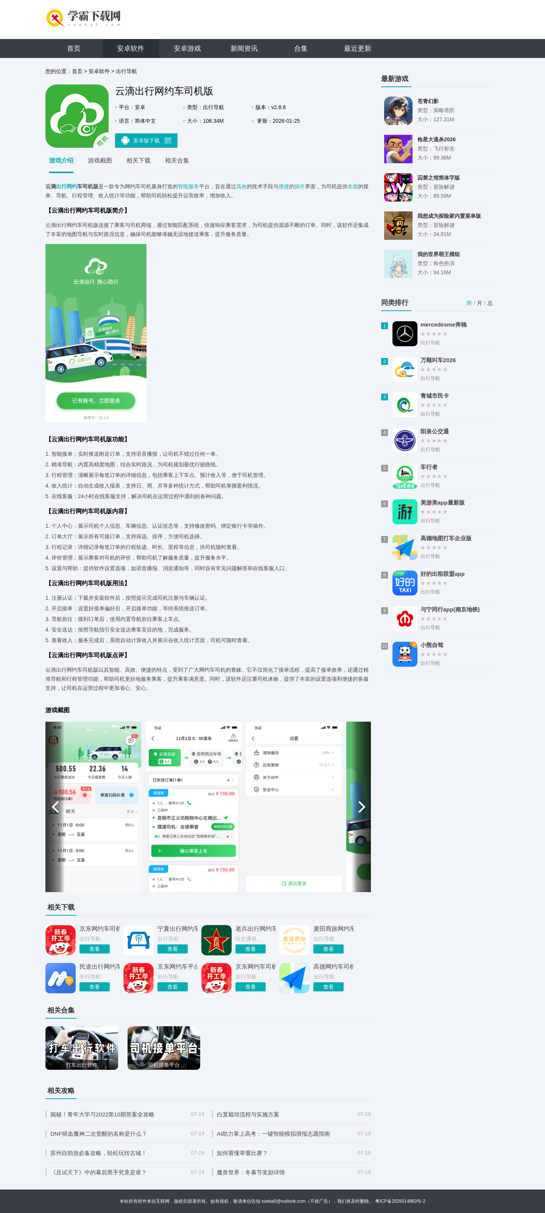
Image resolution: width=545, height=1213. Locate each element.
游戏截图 (100, 160)
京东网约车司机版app (99, 928)
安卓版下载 (146, 140)
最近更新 (357, 48)
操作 (299, 186)
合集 (301, 48)
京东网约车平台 (177, 966)
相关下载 (138, 160)
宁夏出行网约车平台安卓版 (177, 928)
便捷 (284, 186)
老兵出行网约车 (255, 928)
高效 (241, 186)
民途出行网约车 (99, 966)
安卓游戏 (187, 48)
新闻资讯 (244, 48)
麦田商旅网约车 (333, 928)
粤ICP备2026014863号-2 (400, 1201)
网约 (72, 186)
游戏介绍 (61, 160)
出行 (61, 186)
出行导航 (126, 71)
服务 (193, 186)
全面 (352, 186)
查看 (94, 949)
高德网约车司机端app (333, 966)
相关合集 (177, 160)
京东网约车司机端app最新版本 (255, 966)
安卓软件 (130, 48)
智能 (183, 186)
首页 (74, 48)
